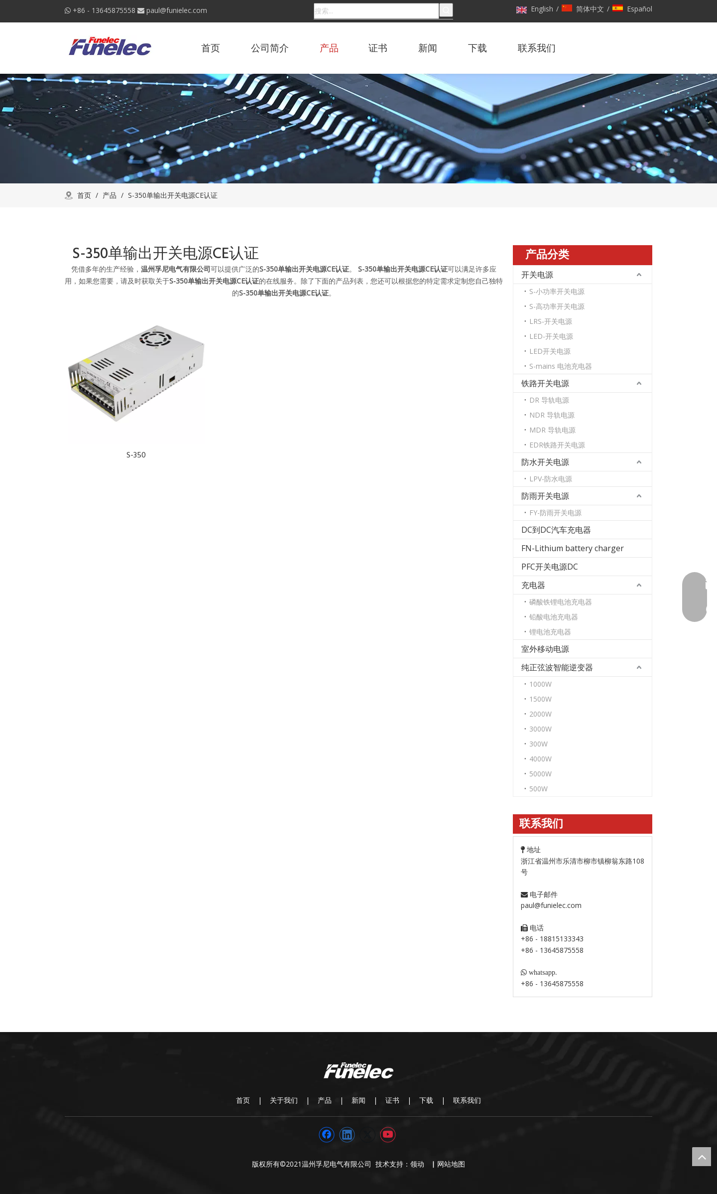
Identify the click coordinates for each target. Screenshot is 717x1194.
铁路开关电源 (545, 383)
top (701, 1156)
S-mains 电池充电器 (560, 366)
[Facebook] (327, 1135)
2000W (540, 714)
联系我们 (467, 1100)
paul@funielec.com (176, 10)
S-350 (136, 454)
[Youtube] (388, 1135)
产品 (325, 1100)
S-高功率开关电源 (557, 306)
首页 (243, 1100)
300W (538, 743)
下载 (426, 1100)
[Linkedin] (347, 1135)
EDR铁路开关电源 (557, 444)
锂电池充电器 (550, 631)
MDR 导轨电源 (552, 430)
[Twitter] (367, 1135)
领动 (419, 1164)
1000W (540, 684)
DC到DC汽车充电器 (556, 529)
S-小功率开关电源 (557, 291)
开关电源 (537, 274)
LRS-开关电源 (550, 321)
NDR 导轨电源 (552, 415)
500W (538, 788)
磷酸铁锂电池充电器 (560, 601)
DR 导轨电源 (549, 400)
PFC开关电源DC (549, 566)
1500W (540, 699)
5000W (540, 773)
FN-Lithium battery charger (572, 548)
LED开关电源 (550, 351)
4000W (540, 758)
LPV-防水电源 (550, 478)
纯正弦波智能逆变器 (557, 667)
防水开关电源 (545, 461)
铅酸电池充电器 (553, 616)
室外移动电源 (545, 648)
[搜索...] (376, 11)
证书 (392, 1100)
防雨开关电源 (545, 495)
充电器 (533, 585)
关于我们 (284, 1100)
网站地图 (451, 1164)
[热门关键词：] (446, 10)
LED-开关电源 (551, 336)
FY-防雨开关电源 (555, 512)
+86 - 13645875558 (104, 10)
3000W (540, 729)
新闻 (358, 1100)
